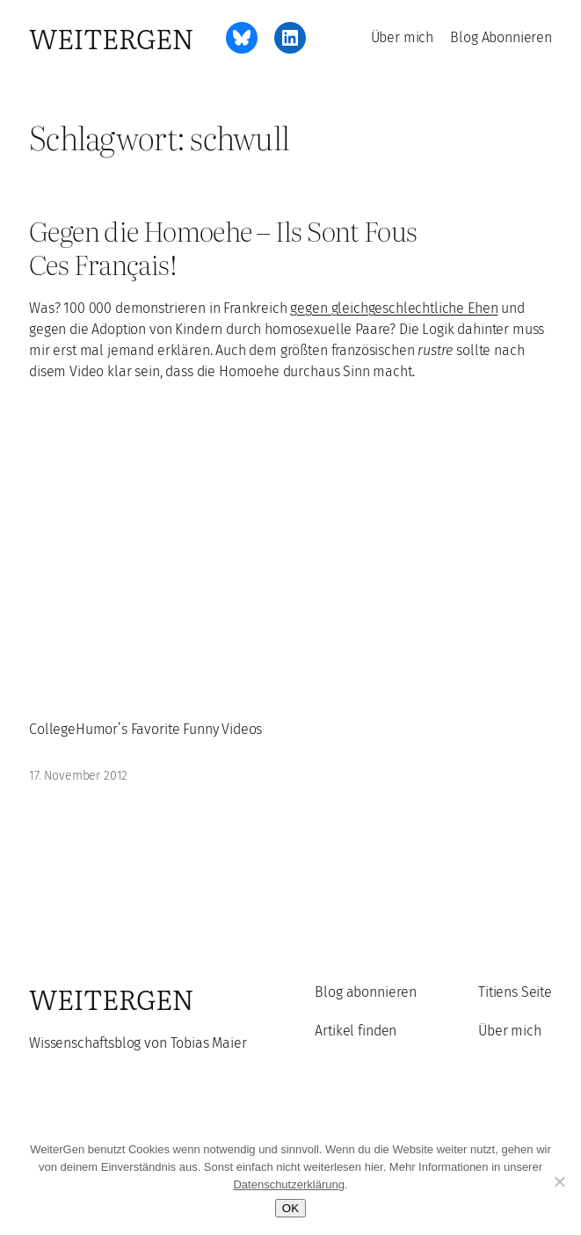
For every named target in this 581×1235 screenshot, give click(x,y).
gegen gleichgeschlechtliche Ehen (393, 308)
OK (290, 1208)
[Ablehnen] (559, 1181)
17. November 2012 (78, 775)
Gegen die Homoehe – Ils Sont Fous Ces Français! (223, 247)
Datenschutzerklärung (288, 1184)
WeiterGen (111, 38)
